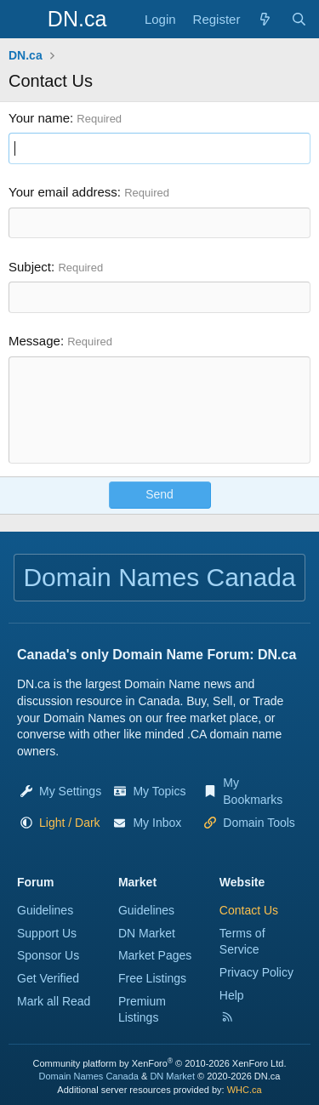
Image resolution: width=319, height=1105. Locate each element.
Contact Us (248, 910)
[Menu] (23, 20)
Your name (39, 118)
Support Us (47, 933)
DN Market (146, 933)
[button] (69, 822)
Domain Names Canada (89, 1076)
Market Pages (154, 955)
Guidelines (45, 910)
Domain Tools (259, 822)
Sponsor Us (48, 955)
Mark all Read (53, 1001)
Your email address (63, 192)
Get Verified (48, 978)
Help (231, 995)
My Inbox (157, 822)
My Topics (159, 791)
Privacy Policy (256, 972)
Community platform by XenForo (160, 1063)
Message (34, 340)
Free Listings (152, 978)
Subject (30, 266)
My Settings (70, 791)
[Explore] (265, 19)
